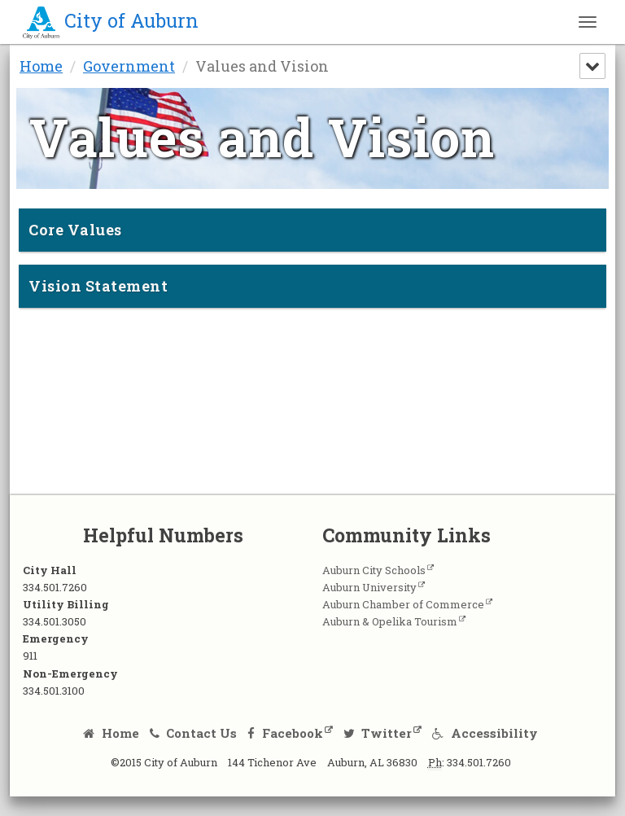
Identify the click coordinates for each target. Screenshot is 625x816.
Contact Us (194, 733)
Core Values (75, 229)
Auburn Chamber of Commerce (403, 604)
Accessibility (485, 733)
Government (129, 66)
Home (41, 66)
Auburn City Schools (374, 570)
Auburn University (369, 587)
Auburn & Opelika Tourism (389, 621)
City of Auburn (111, 20)
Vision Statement (98, 286)
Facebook (285, 733)
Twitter (378, 733)
